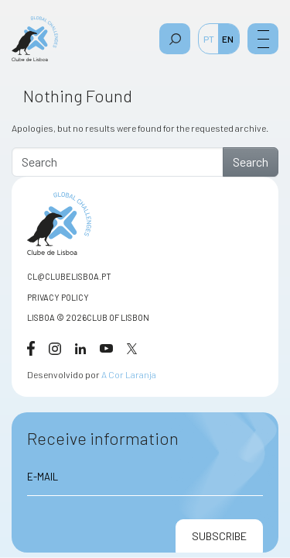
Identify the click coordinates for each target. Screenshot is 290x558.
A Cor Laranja (128, 374)
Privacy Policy (58, 297)
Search (250, 161)
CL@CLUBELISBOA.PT (69, 276)
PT (208, 38)
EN (228, 38)
